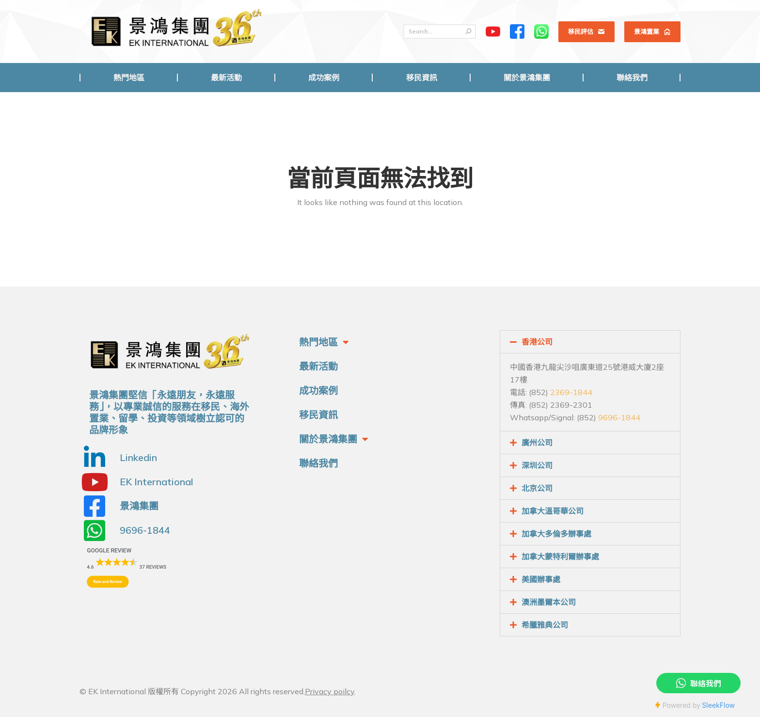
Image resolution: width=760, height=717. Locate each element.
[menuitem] (128, 77)
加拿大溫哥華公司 (553, 511)
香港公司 (537, 342)
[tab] (590, 342)
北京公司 (537, 488)
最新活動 (318, 366)
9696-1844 (619, 417)
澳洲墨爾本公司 (549, 602)
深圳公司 (537, 465)
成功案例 (318, 390)
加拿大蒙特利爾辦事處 (560, 556)
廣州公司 (537, 442)
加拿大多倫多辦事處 (556, 534)
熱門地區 (324, 342)
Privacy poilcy (329, 691)
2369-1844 (571, 392)
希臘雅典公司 (545, 625)
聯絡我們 (318, 463)
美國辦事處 (541, 579)
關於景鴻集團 (333, 439)
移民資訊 (318, 415)
